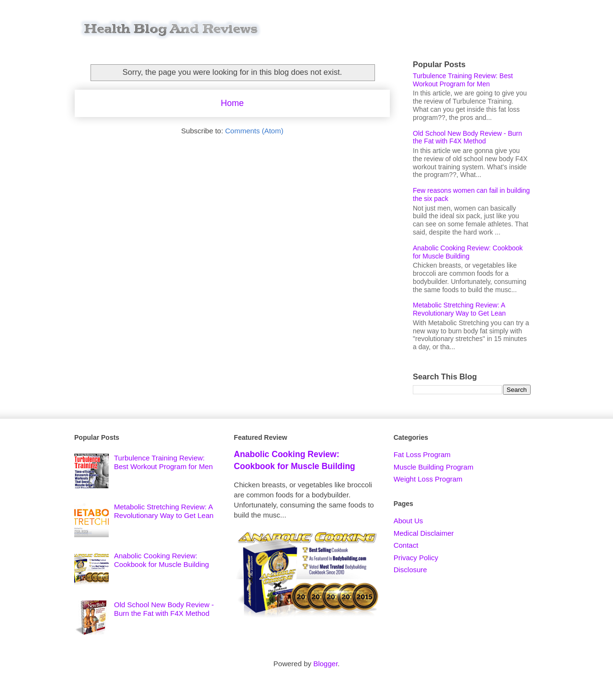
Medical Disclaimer (424, 533)
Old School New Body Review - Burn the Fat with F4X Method (467, 137)
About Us (408, 521)
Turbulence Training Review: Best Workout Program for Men (463, 80)
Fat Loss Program (422, 454)
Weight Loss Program (428, 479)
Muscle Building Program (434, 467)
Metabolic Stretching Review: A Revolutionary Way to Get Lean (459, 309)
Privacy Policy (416, 557)
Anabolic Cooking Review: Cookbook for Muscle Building (468, 252)
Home (232, 103)
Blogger (325, 663)
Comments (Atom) (254, 131)
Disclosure (410, 569)
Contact (406, 545)
